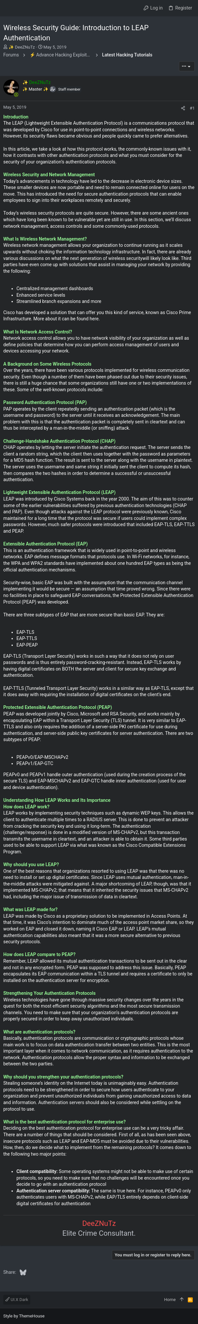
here (93, 318)
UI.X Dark (16, 1299)
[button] (9, 8)
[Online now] (16, 94)
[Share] (183, 108)
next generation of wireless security (106, 258)
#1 (192, 108)
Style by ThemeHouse (23, 1315)
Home (170, 1299)
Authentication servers (60, 1102)
